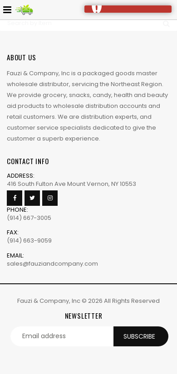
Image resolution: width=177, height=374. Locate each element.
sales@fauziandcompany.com (52, 263)
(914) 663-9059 (29, 240)
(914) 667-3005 (29, 218)
